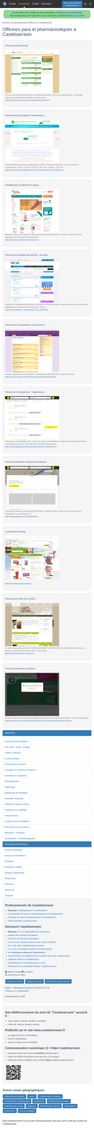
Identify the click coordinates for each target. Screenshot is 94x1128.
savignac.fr (31, 1106)
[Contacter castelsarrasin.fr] (90, 4)
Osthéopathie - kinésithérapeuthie (20, 838)
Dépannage (10, 787)
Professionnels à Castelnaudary (17, 1101)
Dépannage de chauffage (16, 793)
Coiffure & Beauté (13, 753)
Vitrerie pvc (10, 890)
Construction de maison (15, 764)
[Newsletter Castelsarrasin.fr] (85, 4)
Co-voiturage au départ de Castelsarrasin (26, 952)
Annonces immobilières (15, 856)
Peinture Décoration (14, 850)
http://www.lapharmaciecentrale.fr (18, 584)
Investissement (11, 816)
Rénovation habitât (13, 867)
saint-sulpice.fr (70, 1106)
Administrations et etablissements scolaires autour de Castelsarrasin (39, 956)
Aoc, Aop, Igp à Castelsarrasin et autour (26, 946)
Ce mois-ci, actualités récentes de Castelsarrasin (30, 949)
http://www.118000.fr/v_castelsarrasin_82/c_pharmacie (26, 310)
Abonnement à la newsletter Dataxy (32, 966)
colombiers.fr (39, 1101)
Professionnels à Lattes (13, 1106)
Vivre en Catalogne (27, 1111)
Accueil (12, 4)
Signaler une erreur (34, 981)
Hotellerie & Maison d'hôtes (17, 804)
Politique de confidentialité (69, 13)
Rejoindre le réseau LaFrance (58, 981)
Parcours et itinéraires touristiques (23, 939)
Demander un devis (14, 981)
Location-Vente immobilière (17, 821)
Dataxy (29, 988)
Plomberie (9, 861)
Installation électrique (14, 798)
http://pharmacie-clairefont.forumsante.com (22, 240)
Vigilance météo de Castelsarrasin (23, 959)
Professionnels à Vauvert (50, 1106)
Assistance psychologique (16, 741)
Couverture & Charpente (16, 776)
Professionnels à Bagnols (14, 1096)
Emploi (36, 4)
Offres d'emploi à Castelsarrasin (22, 921)
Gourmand (46, 4)
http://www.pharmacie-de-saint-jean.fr (20, 653)
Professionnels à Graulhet (59, 1101)
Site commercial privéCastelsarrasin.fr (72, 4)
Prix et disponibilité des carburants (34, 932)
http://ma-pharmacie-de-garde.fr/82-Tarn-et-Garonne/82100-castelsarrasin (34, 170)
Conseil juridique (12, 758)
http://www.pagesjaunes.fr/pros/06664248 (21, 516)
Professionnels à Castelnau (50, 1096)
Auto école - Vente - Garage (17, 747)
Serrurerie (9, 884)
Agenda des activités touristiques (23, 935)
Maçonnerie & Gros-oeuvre (17, 827)
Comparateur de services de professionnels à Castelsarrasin (35, 914)
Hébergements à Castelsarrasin (33, 910)
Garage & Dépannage (14, 873)
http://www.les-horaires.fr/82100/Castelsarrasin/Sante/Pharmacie (30, 377)
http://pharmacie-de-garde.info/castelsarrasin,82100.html (27, 100)
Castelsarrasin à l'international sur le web (26, 963)
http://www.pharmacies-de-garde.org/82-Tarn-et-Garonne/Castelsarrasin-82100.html (38, 721)
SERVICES (10, 733)
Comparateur (24, 4)
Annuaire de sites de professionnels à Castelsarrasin (32, 917)
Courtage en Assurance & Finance (20, 770)
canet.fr (32, 1096)
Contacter (28, 972)
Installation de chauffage (16, 810)
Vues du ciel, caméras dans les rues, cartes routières (32, 942)
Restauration (10, 878)
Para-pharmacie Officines (16, 844)
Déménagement (12, 781)
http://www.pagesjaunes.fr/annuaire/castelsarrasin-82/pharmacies (31, 447)
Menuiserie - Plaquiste (15, 833)
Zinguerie (9, 896)
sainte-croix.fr (9, 1111)
